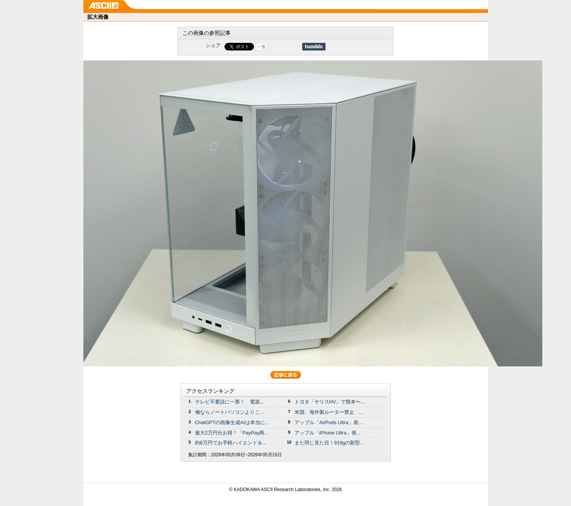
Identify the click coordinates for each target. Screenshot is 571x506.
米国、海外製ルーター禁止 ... (328, 412)
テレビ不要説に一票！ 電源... (229, 402)
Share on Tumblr (313, 46)
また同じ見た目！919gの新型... (329, 443)
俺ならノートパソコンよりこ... (229, 412)
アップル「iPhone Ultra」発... (327, 433)
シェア (213, 45)
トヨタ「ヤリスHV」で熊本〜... (329, 402)
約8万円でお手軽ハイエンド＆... (231, 443)
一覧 (261, 46)
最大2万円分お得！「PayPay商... (232, 433)
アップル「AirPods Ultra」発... (328, 422)
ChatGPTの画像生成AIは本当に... (232, 422)
